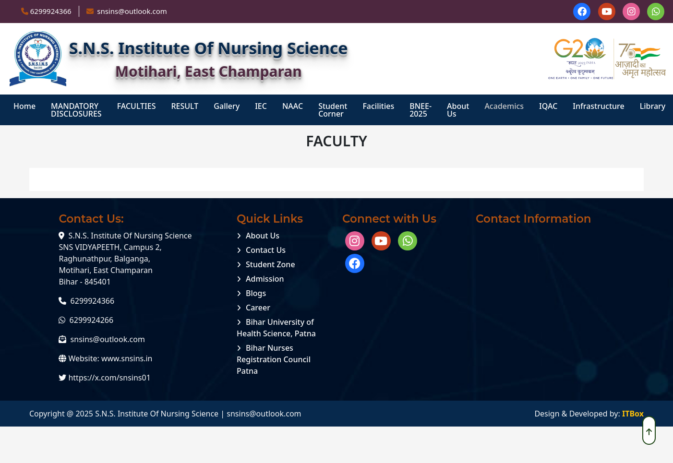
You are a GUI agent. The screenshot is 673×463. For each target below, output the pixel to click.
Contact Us (266, 250)
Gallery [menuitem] (227, 106)
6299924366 (51, 11)
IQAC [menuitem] (548, 106)
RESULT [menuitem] (184, 106)
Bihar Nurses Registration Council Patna (274, 359)
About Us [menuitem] (458, 110)
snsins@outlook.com (108, 339)
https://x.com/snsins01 (109, 377)
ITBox (633, 413)
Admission (265, 278)
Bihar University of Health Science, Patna (276, 328)
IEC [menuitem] (261, 106)
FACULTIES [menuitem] (136, 106)
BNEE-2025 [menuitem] (420, 110)
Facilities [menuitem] (378, 106)
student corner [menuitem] (332, 110)
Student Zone (270, 264)
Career (258, 307)
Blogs (256, 293)
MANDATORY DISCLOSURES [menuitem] (76, 110)
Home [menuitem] (24, 106)
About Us (262, 235)
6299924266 (92, 320)
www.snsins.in (127, 358)
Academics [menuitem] (504, 106)
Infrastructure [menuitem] (598, 106)
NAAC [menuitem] (292, 106)
